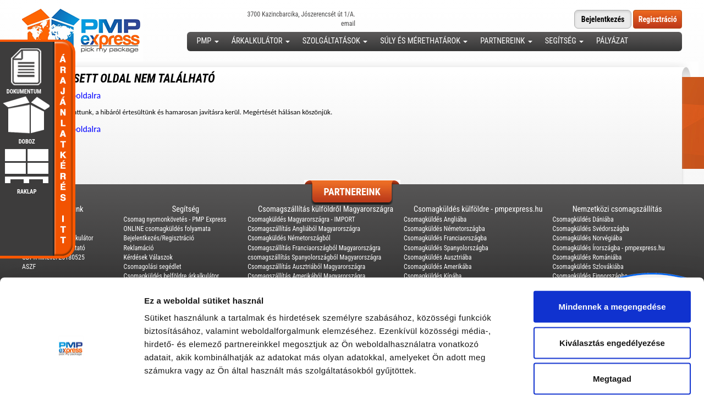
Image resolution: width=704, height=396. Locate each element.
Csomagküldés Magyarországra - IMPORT (301, 219)
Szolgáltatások (334, 41)
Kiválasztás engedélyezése (612, 288)
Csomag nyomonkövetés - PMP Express (175, 219)
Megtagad (612, 323)
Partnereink (506, 41)
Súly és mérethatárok (424, 41)
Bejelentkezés (603, 19)
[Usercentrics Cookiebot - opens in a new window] (71, 374)
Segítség (564, 41)
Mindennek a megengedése (612, 251)
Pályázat (612, 41)
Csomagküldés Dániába (582, 219)
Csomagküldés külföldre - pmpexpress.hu (478, 209)
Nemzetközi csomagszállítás (617, 209)
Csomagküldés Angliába (435, 219)
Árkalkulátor (261, 41)
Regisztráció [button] (658, 19)
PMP (208, 41)
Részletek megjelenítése (625, 374)
